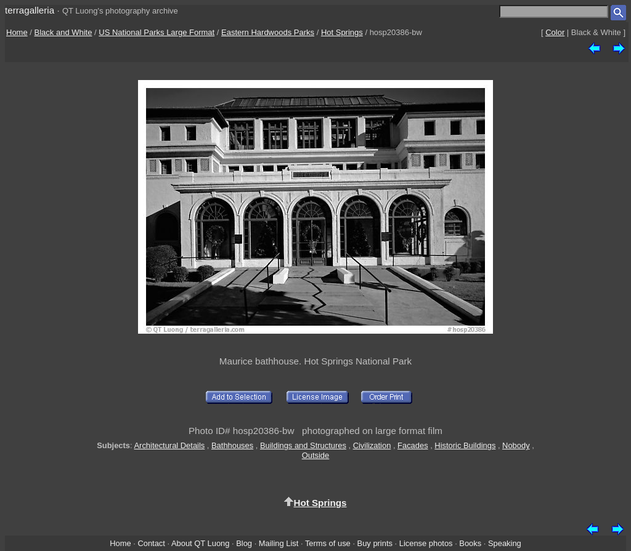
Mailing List (279, 543)
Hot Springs (342, 32)
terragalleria (29, 10)
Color (554, 32)
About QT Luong (200, 543)
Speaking (504, 543)
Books (470, 543)
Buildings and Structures (303, 445)
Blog (244, 543)
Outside (315, 455)
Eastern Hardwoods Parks (267, 32)
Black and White (63, 32)
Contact (151, 543)
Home (17, 32)
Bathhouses (232, 445)
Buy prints (375, 543)
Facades (412, 445)
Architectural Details (169, 445)
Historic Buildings (464, 445)
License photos (426, 543)
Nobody (516, 445)
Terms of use (328, 543)
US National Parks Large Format (156, 32)
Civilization (372, 445)
